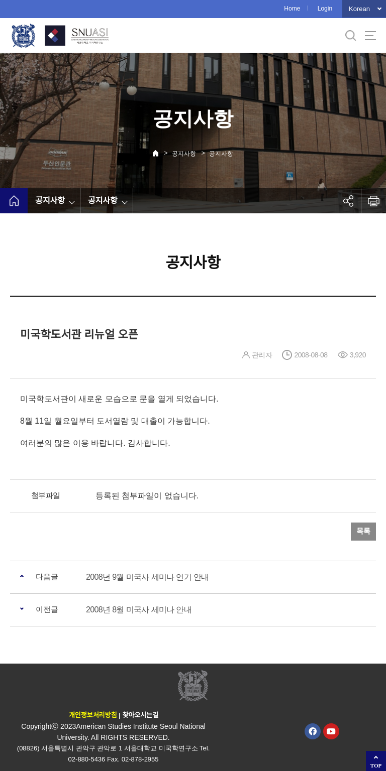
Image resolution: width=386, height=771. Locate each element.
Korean (359, 9)
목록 (363, 531)
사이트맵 (370, 35)
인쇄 (373, 200)
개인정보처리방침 (93, 715)
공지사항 (184, 153)
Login (325, 8)
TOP (375, 765)
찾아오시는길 (140, 715)
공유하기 (348, 200)
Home (292, 8)
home (14, 200)
